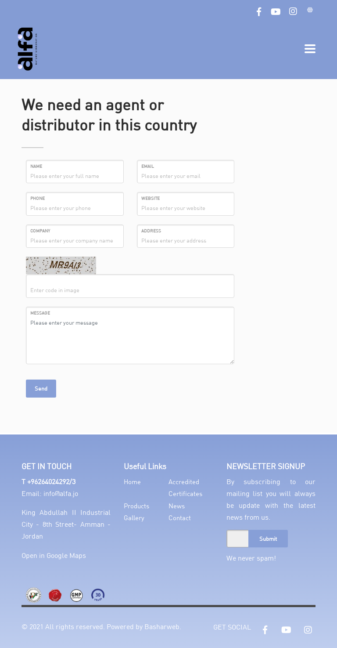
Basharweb (161, 626)
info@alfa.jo (60, 493)
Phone (37, 198)
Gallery (134, 517)
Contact (179, 517)
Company (40, 230)
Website (150, 198)
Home (132, 481)
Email (147, 166)
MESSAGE (40, 312)
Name (36, 166)
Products (136, 506)
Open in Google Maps (54, 555)
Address (151, 230)
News (176, 506)
